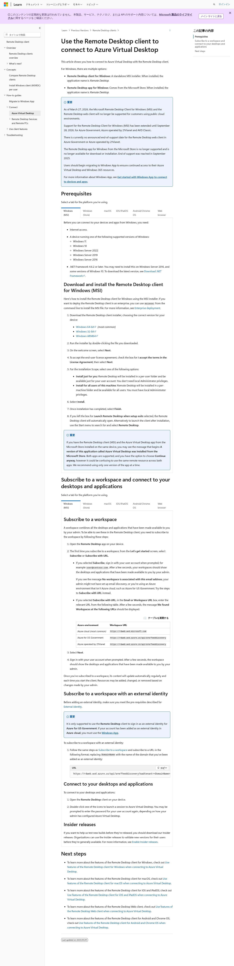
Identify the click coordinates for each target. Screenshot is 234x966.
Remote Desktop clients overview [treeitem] (21, 55)
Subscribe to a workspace (112, 750)
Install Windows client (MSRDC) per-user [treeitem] (24, 87)
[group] (120, 774)
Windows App (110, 732)
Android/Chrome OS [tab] (141, 212)
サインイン (224, 4)
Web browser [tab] (162, 212)
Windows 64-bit (85, 327)
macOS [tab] (107, 210)
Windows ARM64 (86, 336)
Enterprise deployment (147, 308)
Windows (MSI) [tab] (68, 212)
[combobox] (22, 34)
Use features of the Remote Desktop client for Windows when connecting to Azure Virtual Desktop (118, 867)
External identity (73, 706)
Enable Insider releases (145, 841)
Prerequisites (201, 36)
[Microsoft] (6, 4)
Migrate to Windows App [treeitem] (21, 101)
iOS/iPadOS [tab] (122, 210)
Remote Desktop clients (104, 30)
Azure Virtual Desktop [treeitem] (23, 113)
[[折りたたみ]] (39, 28)
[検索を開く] (214, 4)
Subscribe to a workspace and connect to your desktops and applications (210, 43)
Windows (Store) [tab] (87, 212)
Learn (64, 30)
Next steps (200, 51)
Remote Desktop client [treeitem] (17, 41)
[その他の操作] (170, 30)
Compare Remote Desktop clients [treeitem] (22, 77)
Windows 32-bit (85, 331)
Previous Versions (80, 30)
